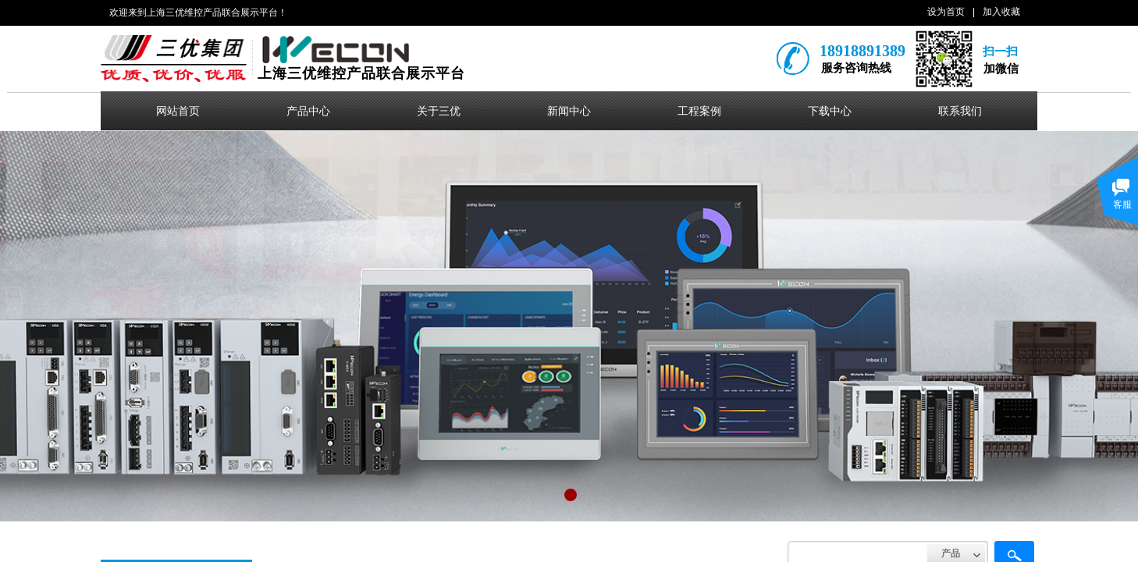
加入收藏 (1001, 11)
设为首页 (946, 11)
